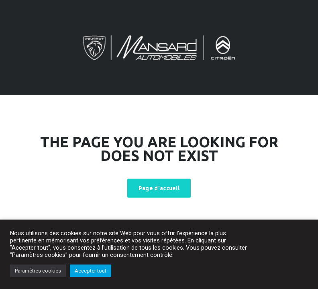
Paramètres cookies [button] (38, 271)
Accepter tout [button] (90, 271)
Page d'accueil (159, 188)
